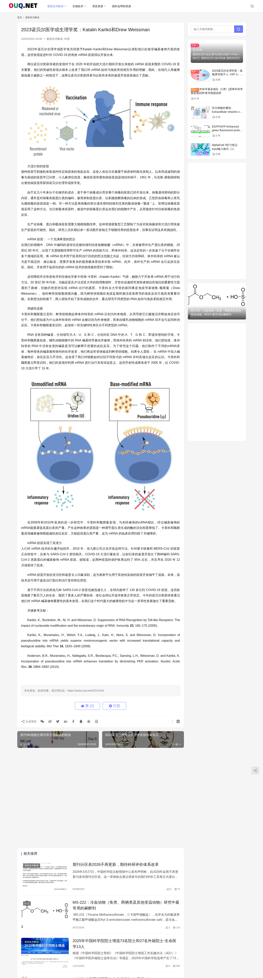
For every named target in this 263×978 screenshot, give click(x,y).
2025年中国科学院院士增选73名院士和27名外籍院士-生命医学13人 (125, 944)
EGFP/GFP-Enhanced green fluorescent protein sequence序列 (227, 130)
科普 (67, 38)
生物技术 (77, 6)
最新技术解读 (55, 6)
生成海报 (29, 721)
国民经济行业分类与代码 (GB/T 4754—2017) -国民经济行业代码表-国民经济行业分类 (216, 58)
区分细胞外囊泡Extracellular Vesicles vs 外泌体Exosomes (226, 111)
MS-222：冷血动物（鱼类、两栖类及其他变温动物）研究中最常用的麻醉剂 (126, 905)
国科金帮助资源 (121, 6)
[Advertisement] (100, 779)
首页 (19, 17)
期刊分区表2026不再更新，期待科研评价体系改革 (116, 864)
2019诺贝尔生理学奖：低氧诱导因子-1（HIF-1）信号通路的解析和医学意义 (227, 74)
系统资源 (97, 6)
